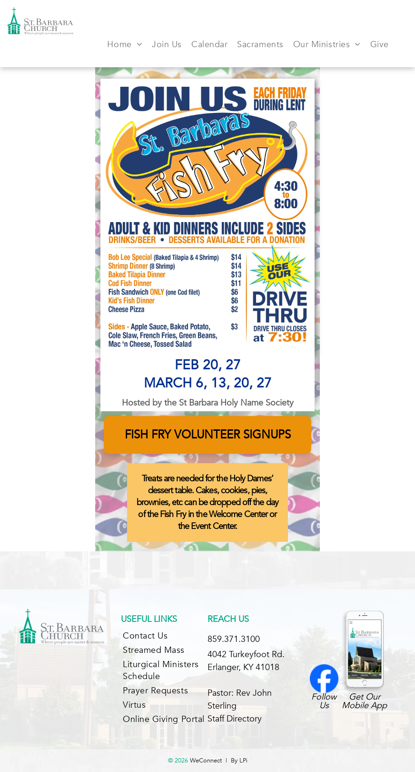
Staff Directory (235, 719)
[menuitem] (124, 44)
